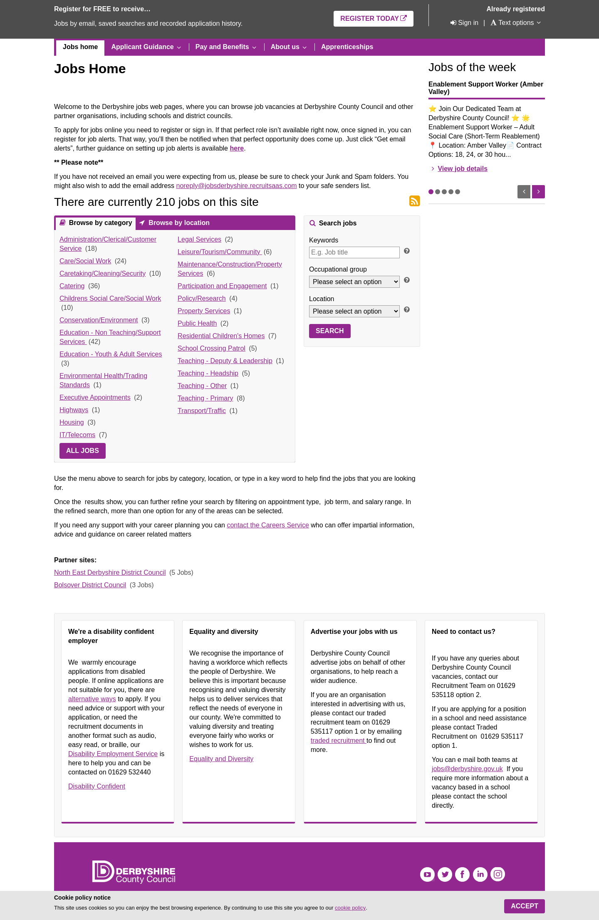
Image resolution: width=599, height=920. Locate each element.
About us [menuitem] (285, 46)
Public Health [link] (197, 323)
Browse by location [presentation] (178, 222)
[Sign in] (463, 22)
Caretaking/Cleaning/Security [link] (102, 273)
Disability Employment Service (113, 753)
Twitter (445, 874)
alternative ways (92, 698)
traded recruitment (338, 740)
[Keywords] (354, 252)
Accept (524, 906)
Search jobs (336, 223)
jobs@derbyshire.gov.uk (467, 768)
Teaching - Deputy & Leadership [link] (225, 360)
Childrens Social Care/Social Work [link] (110, 298)
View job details (463, 168)
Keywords (323, 240)
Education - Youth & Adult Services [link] (110, 354)
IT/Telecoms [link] (77, 434)
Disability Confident (96, 786)
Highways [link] (73, 409)
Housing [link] (71, 422)
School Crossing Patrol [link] (211, 348)
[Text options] (512, 22)
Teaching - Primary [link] (205, 398)
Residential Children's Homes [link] (221, 335)
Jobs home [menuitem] (80, 46)
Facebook (462, 874)
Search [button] (330, 330)
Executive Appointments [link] (95, 397)
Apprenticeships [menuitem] (347, 46)
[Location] (354, 311)
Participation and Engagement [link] (222, 285)
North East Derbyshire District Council (110, 572)
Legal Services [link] (199, 239)
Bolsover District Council (90, 585)
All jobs (82, 450)
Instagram (497, 874)
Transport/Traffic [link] (202, 410)
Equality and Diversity (221, 758)
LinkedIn (480, 874)
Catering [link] (71, 285)
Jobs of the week (472, 67)
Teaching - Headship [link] (208, 373)
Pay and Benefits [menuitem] (222, 46)
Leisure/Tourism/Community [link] (220, 251)
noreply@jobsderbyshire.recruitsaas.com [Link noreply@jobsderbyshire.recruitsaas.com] (236, 185)
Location (321, 298)
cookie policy (350, 908)
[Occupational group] (354, 282)
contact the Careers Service (268, 525)
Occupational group (338, 269)
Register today (369, 18)
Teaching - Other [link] (202, 385)
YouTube (427, 874)
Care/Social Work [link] (85, 261)
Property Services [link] (204, 310)
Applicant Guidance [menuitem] (142, 46)
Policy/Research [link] (202, 298)
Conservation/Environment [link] (98, 320)
